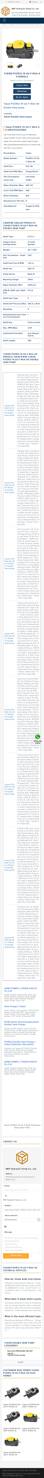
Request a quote (14, 2)
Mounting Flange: (11, 279)
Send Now (16, 1255)
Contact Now (22, 85)
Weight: (6, 250)
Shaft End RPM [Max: (13, 171)
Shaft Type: (8, 237)
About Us (6, 1470)
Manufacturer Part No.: (14, 201)
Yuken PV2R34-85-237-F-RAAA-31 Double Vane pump (9, 715)
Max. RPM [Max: (10, 328)
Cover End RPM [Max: (13, 190)
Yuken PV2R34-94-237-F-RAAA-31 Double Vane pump (9, 639)
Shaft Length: (9, 341)
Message (7, 1232)
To (6, 1196)
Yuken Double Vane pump (25, 24)
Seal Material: (10, 206)
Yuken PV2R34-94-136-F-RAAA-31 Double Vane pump (9, 865)
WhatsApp (22, 91)
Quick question (11, 1216)
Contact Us (15, 1470)
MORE (21, 1362)
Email (6, 1186)
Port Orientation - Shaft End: (14, 256)
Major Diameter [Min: (13, 285)
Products (11, 24)
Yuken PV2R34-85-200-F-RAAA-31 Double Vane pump (9, 564)
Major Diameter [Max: (14, 185)
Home (4, 24)
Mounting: (7, 309)
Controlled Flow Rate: (13, 333)
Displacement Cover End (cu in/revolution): (14, 316)
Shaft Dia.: (8, 166)
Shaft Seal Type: (10, 298)
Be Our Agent (22, 97)
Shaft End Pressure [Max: (15, 304)
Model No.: (8, 269)
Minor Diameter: (11, 196)
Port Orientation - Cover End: (12, 178)
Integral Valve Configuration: (9, 243)
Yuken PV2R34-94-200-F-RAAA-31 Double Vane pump (9, 789)
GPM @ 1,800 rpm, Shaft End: (14, 291)
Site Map (24, 1470)
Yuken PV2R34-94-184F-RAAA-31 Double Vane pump (9, 488)
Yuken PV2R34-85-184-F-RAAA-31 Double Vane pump (9, 942)
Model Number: (11, 158)
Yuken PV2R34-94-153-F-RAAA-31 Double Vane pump (9, 411)
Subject (7, 1206)
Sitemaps (32, 1470)
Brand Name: (10, 153)
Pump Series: (9, 274)
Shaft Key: (8, 322)
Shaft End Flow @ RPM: (13, 263)
